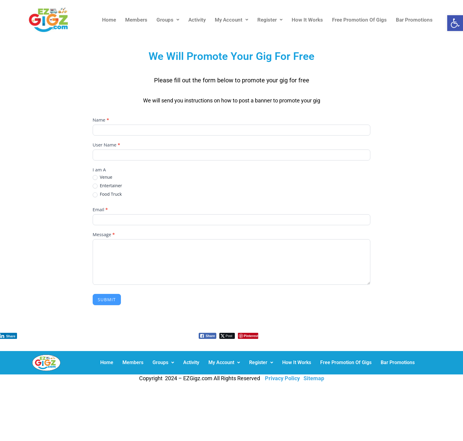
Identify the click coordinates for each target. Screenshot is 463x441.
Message (104, 234)
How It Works (307, 20)
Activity (197, 20)
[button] (455, 23)
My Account (231, 20)
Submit (107, 299)
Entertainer (107, 185)
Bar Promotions (414, 20)
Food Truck (107, 194)
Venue (102, 177)
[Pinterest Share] (248, 336)
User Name (106, 145)
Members (136, 20)
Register (270, 20)
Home (109, 20)
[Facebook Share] (207, 336)
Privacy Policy (282, 378)
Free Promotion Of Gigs (359, 20)
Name (101, 120)
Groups (167, 20)
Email (100, 209)
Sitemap (314, 378)
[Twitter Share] (227, 336)
